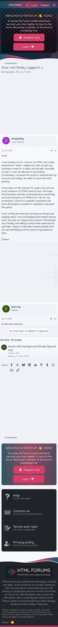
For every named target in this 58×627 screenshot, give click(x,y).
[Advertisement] (29, 103)
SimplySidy (9, 72)
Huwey (11, 353)
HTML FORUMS (15, 5)
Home (5, 622)
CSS (17, 353)
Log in (28, 46)
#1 (55, 150)
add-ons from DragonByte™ (37, 614)
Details (31, 617)
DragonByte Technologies (16, 617)
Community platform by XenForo (26, 612)
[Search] (54, 5)
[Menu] (4, 5)
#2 (55, 319)
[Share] (51, 150)
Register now (29, 37)
